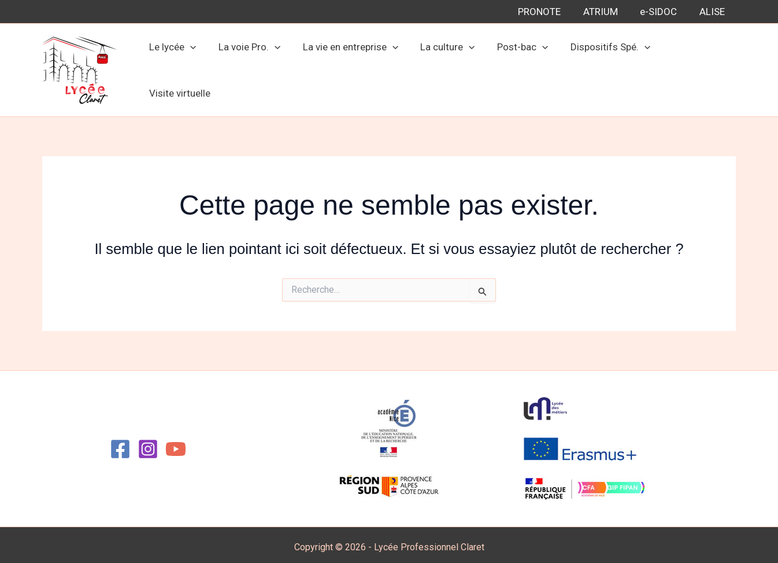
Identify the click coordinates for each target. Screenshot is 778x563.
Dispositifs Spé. (605, 68)
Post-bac (520, 68)
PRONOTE (548, 11)
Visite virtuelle (695, 67)
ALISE (713, 11)
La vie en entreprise (353, 68)
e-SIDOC (662, 11)
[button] (198, 68)
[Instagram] (148, 444)
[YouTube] (175, 444)
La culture (447, 68)
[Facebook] (120, 444)
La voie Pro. (255, 68)
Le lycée (180, 68)
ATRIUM (607, 11)
